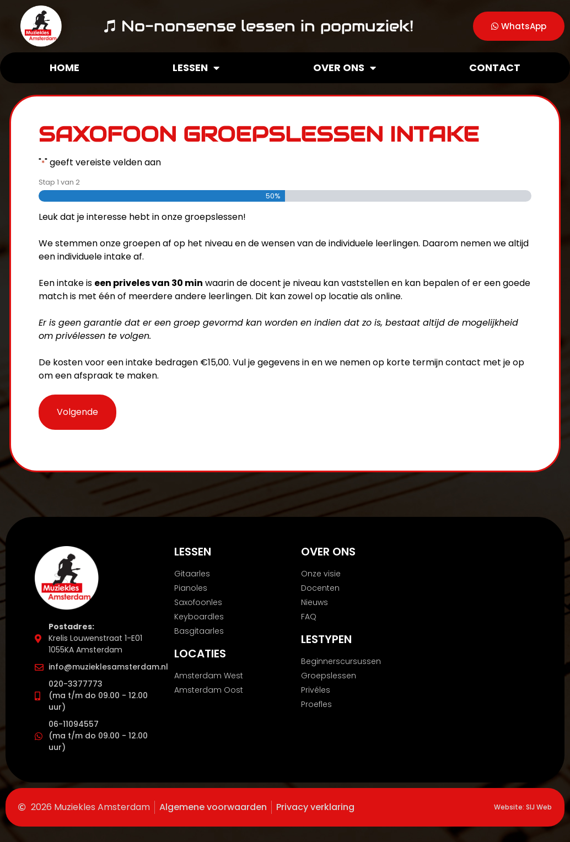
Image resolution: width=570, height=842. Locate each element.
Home (64, 67)
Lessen (196, 67)
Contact (494, 67)
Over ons (344, 67)
